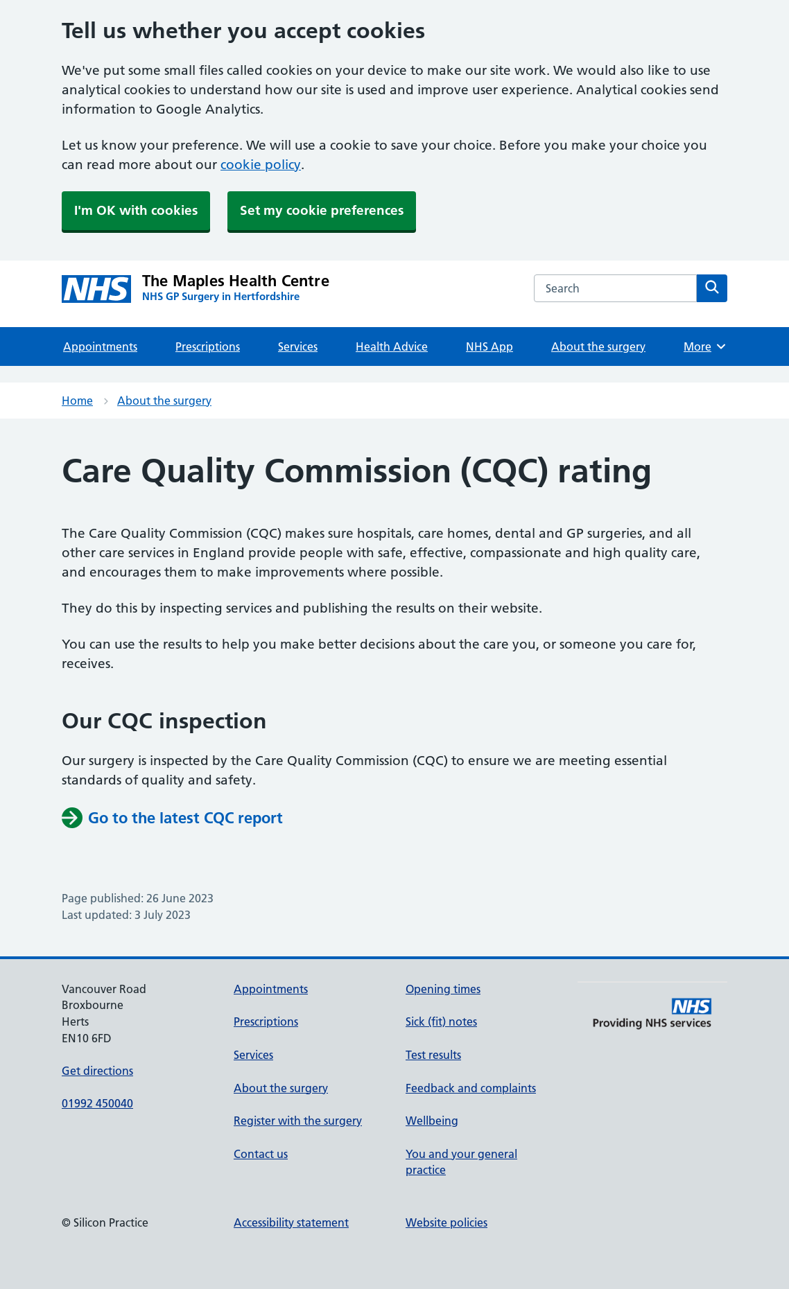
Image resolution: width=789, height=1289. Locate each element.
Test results (433, 1055)
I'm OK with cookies (136, 210)
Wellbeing (432, 1121)
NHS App (489, 346)
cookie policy (260, 165)
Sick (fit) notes (441, 1021)
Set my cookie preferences (322, 210)
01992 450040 (97, 1103)
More (705, 346)
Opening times (443, 989)
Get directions (97, 1071)
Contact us (261, 1154)
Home (77, 400)
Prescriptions (207, 346)
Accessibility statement (291, 1222)
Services (298, 346)
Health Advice (392, 346)
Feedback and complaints (471, 1088)
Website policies (446, 1222)
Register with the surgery (298, 1121)
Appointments (100, 346)
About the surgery (598, 346)
